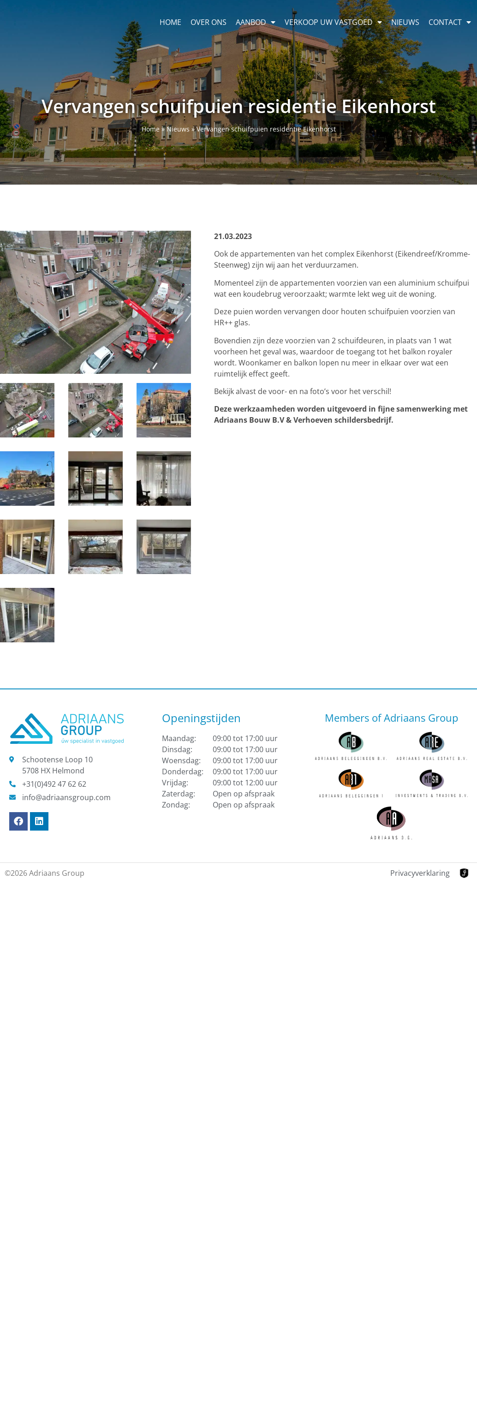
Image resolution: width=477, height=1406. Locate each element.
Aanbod (255, 22)
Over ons (209, 22)
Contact (450, 22)
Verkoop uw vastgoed (333, 22)
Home (170, 22)
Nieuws (405, 22)
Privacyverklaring (420, 873)
